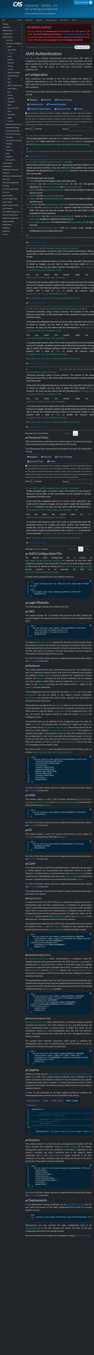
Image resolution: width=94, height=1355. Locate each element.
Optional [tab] (46, 100)
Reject (9, 118)
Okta (9, 111)
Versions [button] (63, 20)
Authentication (12, 37)
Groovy (10, 95)
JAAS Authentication (64, 47)
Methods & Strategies (14, 43)
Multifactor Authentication (12, 176)
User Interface (12, 208)
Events (14, 147)
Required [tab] (32, 100)
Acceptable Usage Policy (12, 211)
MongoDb (11, 102)
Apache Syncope (13, 76)
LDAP (14, 46)
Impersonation (12, 195)
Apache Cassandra (13, 72)
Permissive (11, 114)
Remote (10, 66)
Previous (67, 433)
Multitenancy (12, 166)
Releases (29, 20)
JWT (14, 79)
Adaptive (9, 157)
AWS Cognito (12, 89)
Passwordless (14, 160)
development (32, 47)
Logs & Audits (12, 202)
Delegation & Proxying (12, 169)
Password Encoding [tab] (55, 104)
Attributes (12, 173)
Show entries (33, 128)
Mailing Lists (51, 20)
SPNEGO (10, 63)
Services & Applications (12, 189)
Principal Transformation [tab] (39, 109)
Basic (9, 92)
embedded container (75, 1204)
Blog (74, 20)
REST (9, 82)
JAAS (10, 53)
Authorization (12, 163)
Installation (12, 27)
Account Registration (12, 198)
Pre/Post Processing (13, 134)
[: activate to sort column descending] (58, 485)
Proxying (9, 144)
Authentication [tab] (35, 104)
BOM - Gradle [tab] (72, 1101)
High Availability (12, 221)
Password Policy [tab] (62, 109)
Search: (77, 129)
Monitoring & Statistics (12, 205)
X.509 (14, 56)
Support (39, 20)
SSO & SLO (12, 179)
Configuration (12, 33)
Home (19, 20)
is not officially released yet (73, 34)
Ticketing (12, 186)
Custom (10, 121)
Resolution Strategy (12, 127)
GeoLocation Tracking (13, 140)
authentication (46, 47)
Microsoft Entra (13, 108)
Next (87, 433)
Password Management (12, 182)
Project (12, 234)
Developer (12, 231)
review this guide (82, 1235)
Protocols (12, 192)
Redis (9, 105)
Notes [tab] (78, 109)
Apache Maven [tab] (33, 1101)
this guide (33, 661)
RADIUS (10, 59)
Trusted (10, 69)
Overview (9, 40)
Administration (12, 30)
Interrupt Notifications (12, 215)
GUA (14, 153)
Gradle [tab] (45, 1101)
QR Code (10, 98)
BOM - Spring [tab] (57, 1101)
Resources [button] (31, 1105)
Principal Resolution (14, 131)
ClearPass (9, 150)
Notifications (12, 224)
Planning (12, 24)
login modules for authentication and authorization (70, 1074)
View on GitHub (81, 2)
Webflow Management (12, 218)
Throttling (14, 137)
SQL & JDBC (14, 50)
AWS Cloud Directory (14, 85)
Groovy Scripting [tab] (63, 100)
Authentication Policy (14, 124)
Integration (12, 228)
